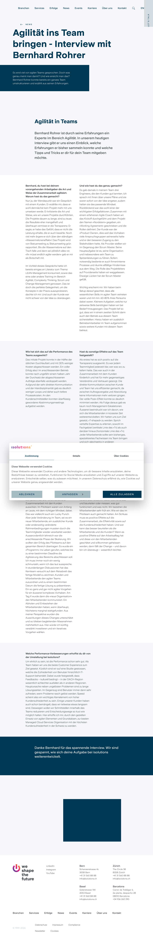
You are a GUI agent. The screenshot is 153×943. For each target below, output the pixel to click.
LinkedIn (50, 866)
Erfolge (54, 8)
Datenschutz (41, 925)
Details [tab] (76, 455)
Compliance (74, 925)
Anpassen (72, 494)
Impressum (57, 925)
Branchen (23, 8)
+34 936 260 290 (121, 899)
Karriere (92, 8)
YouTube (50, 873)
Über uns (107, 8)
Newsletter (40, 931)
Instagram (51, 869)
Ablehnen (27, 494)
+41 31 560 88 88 (87, 875)
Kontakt (122, 8)
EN (142, 8)
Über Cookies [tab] (121, 455)
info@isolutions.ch (88, 878)
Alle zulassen (122, 494)
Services (39, 8)
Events (78, 8)
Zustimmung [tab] (32, 455)
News (66, 8)
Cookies (55, 931)
